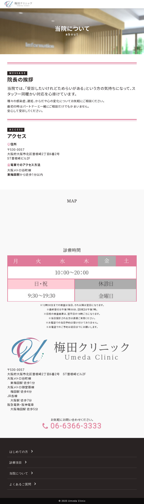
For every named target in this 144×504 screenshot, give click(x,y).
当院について (18, 473)
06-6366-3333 (72, 426)
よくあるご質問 (20, 484)
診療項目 (15, 462)
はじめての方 (18, 452)
